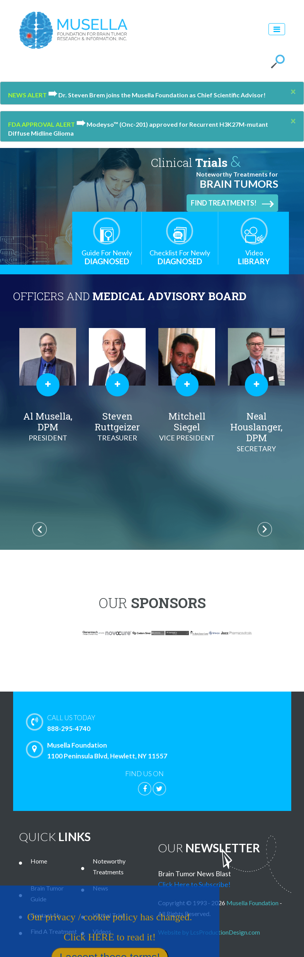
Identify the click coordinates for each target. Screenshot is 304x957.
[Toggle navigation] (276, 29)
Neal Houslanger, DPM (256, 432)
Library (254, 257)
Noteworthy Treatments (109, 866)
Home (39, 861)
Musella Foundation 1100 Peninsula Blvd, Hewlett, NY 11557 (98, 750)
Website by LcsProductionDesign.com (209, 932)
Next (265, 529)
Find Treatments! (232, 203)
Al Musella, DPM (48, 426)
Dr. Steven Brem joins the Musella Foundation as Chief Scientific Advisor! (157, 95)
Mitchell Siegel (187, 426)
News (100, 888)
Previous (39, 529)
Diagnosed (107, 257)
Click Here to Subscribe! (194, 884)
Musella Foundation (252, 902)
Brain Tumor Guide (47, 893)
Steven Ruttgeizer (117, 426)
